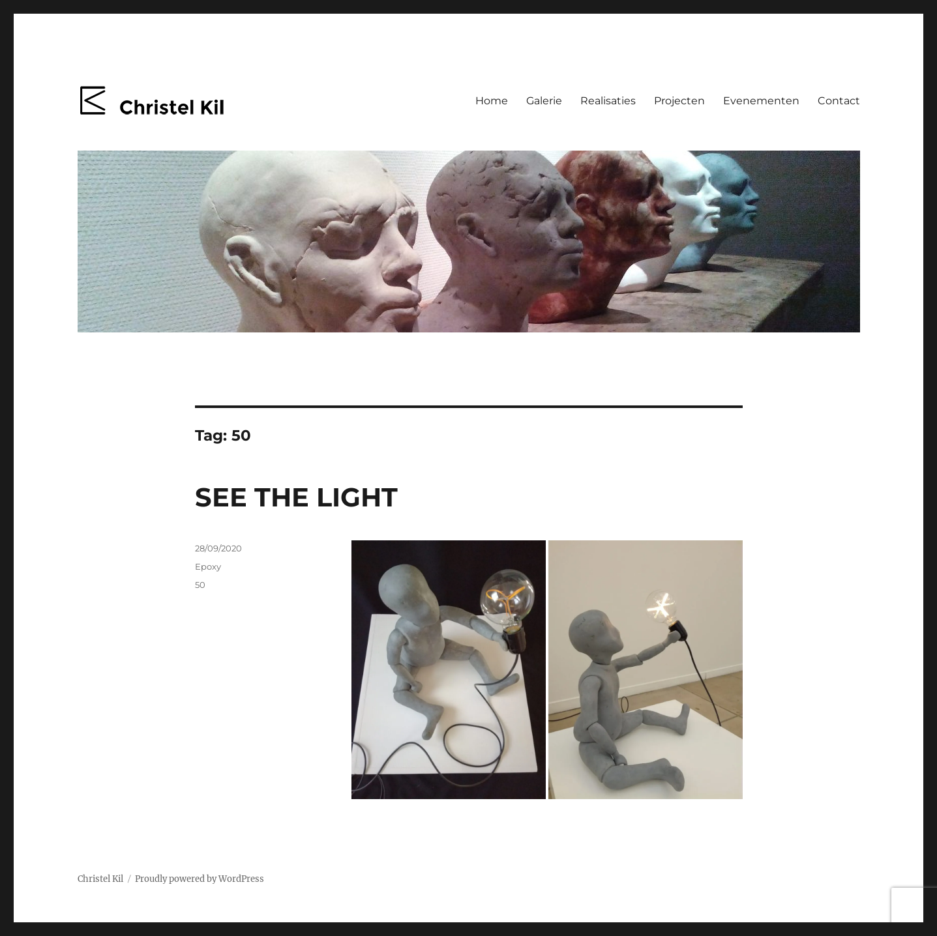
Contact (839, 101)
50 (200, 584)
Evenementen (761, 101)
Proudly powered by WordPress (199, 879)
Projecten (679, 101)
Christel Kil (100, 879)
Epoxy (208, 566)
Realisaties (608, 101)
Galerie (544, 101)
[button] (448, 669)
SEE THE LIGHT (296, 497)
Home (491, 101)
